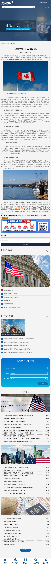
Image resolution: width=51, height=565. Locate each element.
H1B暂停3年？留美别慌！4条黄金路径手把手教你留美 (26, 488)
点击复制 (5, 217)
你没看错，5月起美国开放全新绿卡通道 (26, 421)
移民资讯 (13, 43)
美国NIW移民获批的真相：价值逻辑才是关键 (26, 467)
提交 (43, 384)
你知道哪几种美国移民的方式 (26, 531)
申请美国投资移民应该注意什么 (26, 519)
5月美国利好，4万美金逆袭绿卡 (26, 479)
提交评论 (25, 245)
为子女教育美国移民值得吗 (26, 536)
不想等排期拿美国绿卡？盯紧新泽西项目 (26, 485)
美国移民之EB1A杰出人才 (26, 525)
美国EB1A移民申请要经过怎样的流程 (26, 542)
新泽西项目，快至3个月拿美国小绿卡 (26, 470)
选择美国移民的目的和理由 (26, 539)
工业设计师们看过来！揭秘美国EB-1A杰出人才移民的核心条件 (26, 430)
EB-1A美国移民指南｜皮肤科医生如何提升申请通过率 (26, 416)
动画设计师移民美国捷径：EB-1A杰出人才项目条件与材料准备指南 (26, 439)
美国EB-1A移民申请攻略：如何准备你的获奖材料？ (26, 433)
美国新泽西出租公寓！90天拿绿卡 (26, 427)
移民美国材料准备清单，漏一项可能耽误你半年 (26, 436)
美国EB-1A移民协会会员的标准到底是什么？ (26, 476)
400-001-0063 (26, 215)
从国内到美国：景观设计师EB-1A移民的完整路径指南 (26, 473)
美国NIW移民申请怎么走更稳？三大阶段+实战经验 (26, 424)
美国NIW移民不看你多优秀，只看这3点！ (26, 491)
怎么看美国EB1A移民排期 (26, 528)
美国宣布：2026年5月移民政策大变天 (26, 419)
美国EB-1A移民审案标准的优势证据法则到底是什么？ (26, 442)
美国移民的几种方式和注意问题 (26, 533)
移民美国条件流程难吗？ (26, 522)
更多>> (48, 251)
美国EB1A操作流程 (26, 545)
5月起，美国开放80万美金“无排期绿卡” (26, 493)
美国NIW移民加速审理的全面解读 (26, 482)
